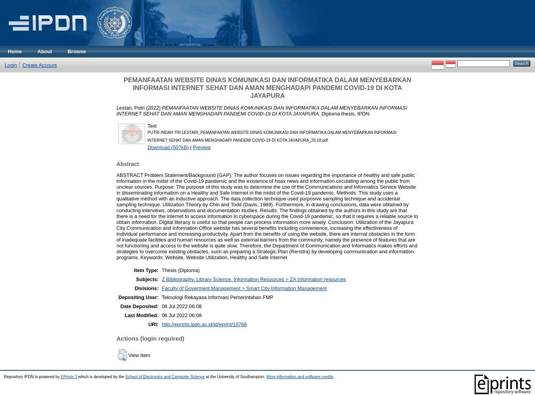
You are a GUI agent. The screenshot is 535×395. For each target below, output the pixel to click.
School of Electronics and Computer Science (165, 377)
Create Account (39, 65)
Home (15, 51)
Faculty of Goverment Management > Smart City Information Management (244, 288)
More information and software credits (299, 377)
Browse (77, 51)
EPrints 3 (69, 377)
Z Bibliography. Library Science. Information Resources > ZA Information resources (254, 279)
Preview (202, 147)
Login (11, 65)
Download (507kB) (168, 147)
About (45, 51)
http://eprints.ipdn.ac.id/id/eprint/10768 (204, 324)
